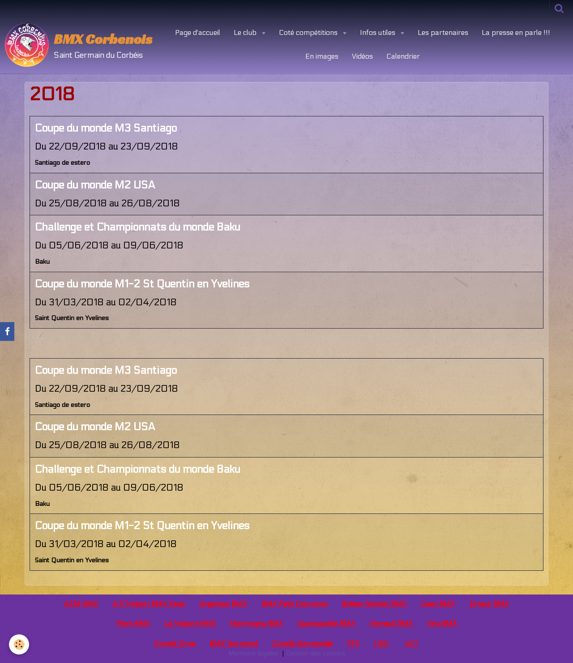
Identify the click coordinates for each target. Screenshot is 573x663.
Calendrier (403, 56)
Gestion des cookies (315, 653)
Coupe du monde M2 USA (95, 185)
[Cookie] (19, 644)
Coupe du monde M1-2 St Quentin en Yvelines (142, 284)
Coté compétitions (309, 32)
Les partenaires (443, 32)
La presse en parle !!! (516, 32)
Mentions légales (253, 653)
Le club (246, 32)
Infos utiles (378, 32)
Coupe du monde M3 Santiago (106, 128)
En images (321, 56)
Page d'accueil (197, 32)
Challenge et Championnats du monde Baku (137, 227)
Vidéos (362, 56)
